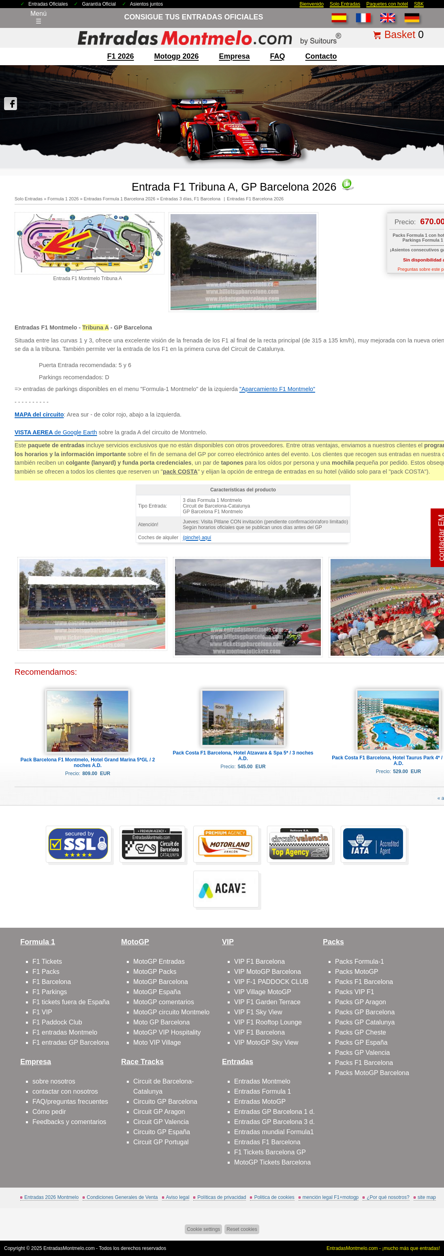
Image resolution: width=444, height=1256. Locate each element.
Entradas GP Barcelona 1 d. (274, 1111)
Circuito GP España (161, 1131)
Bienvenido (311, 4)
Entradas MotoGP (260, 1101)
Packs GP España (361, 1042)
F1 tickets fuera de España (70, 1002)
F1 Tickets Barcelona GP (270, 1152)
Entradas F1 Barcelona (267, 1142)
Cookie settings (203, 1229)
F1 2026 (120, 56)
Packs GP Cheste (360, 1032)
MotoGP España (157, 991)
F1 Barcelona (51, 981)
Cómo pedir (49, 1111)
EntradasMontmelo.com (69, 1248)
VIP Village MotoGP (262, 991)
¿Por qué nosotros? (388, 1197)
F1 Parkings (49, 991)
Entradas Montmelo (262, 1081)
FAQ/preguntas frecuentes (70, 1101)
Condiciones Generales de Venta (122, 1197)
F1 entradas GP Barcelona (70, 1042)
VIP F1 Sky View (258, 1012)
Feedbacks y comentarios (69, 1121)
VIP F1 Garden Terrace (267, 1002)
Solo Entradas (345, 4)
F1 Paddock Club (57, 1022)
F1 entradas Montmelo (64, 1032)
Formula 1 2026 (63, 198)
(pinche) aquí (197, 537)
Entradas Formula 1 (262, 1091)
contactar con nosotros (65, 1091)
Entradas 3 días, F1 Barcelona (191, 198)
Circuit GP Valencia (161, 1121)
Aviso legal (178, 1197)
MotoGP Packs (154, 971)
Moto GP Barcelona (161, 1022)
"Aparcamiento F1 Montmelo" (277, 389)
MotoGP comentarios (163, 1002)
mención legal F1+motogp (331, 1197)
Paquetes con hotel (387, 4)
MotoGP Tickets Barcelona (272, 1162)
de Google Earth (56, 432)
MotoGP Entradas (159, 961)
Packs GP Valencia (362, 1052)
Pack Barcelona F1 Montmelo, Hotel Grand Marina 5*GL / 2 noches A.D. (88, 762)
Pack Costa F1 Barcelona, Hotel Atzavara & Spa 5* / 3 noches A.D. (243, 755)
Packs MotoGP (356, 971)
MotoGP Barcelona (160, 981)
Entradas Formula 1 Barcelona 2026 (120, 198)
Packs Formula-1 (359, 961)
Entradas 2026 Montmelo (51, 1197)
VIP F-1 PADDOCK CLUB (271, 981)
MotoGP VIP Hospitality (167, 1032)
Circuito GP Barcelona (165, 1101)
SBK (419, 4)
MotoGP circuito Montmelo (171, 1012)
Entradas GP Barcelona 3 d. (274, 1121)
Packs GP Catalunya (365, 1022)
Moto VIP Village (157, 1042)
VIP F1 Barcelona (259, 961)
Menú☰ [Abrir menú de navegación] (38, 17)
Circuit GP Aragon (159, 1111)
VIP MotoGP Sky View (266, 1042)
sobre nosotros (53, 1081)
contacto (321, 56)
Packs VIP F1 (354, 991)
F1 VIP (42, 1012)
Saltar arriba (423, 1219)
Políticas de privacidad (221, 1197)
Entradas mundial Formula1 (274, 1131)
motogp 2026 (176, 56)
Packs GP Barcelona (365, 1012)
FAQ (277, 56)
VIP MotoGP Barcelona (267, 971)
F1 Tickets (47, 961)
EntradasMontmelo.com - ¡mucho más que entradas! (383, 1248)
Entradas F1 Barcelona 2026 (255, 198)
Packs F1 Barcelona (364, 981)
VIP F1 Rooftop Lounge (268, 1022)
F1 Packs (46, 971)
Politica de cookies (274, 1197)
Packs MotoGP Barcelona (372, 1072)
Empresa (234, 56)
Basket (399, 34)
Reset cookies (241, 1229)
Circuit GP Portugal (161, 1142)
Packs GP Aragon (360, 1002)
